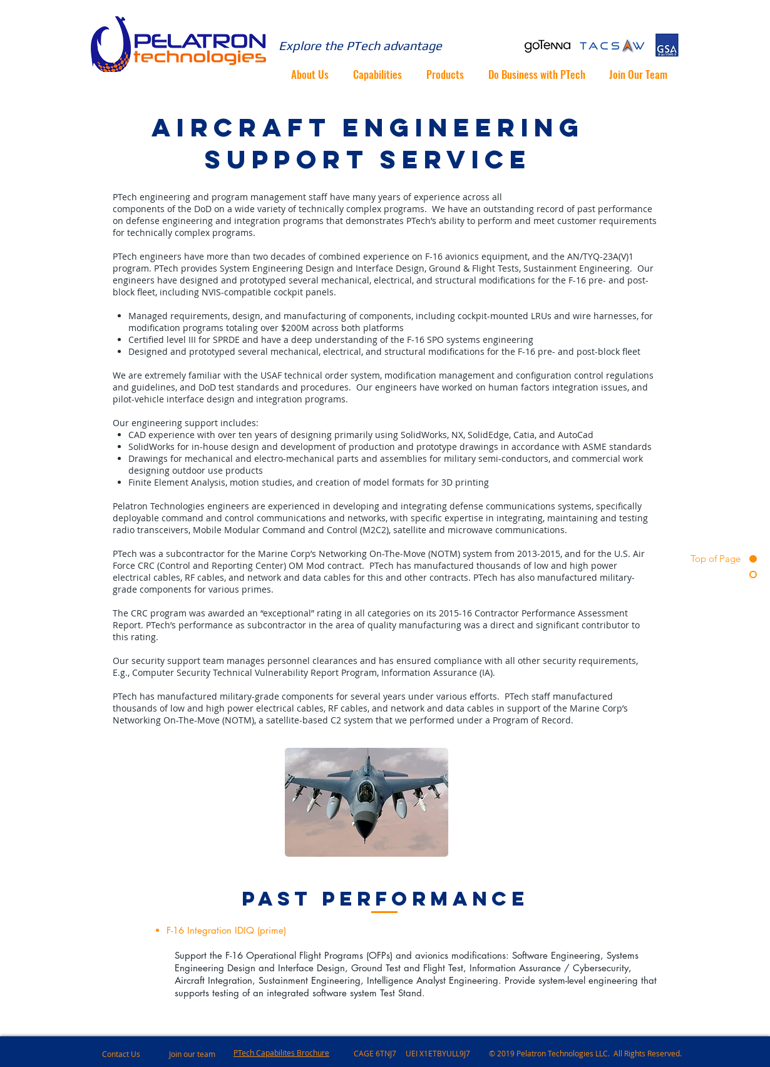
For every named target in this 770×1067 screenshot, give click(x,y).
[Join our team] (203, 1053)
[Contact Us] (147, 1053)
